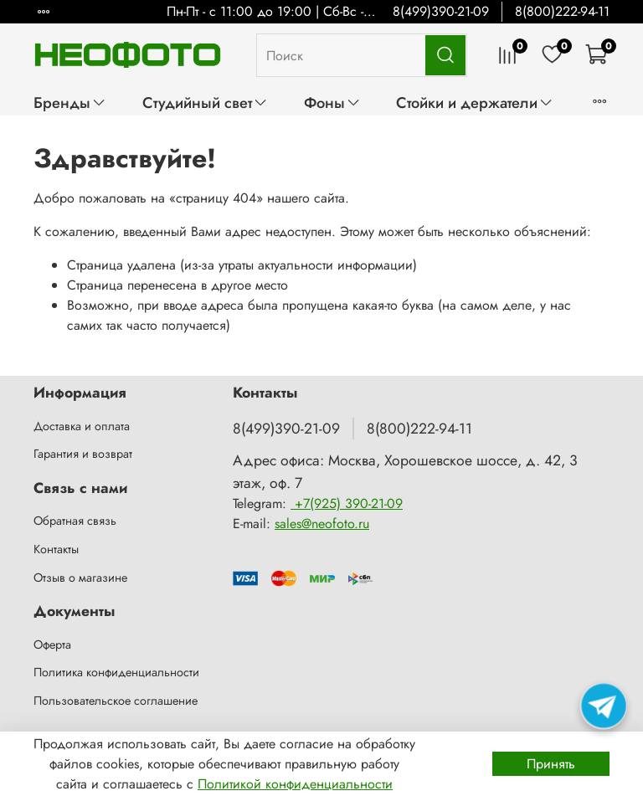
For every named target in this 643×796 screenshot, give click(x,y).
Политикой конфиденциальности (295, 783)
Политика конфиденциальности (116, 672)
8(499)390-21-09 (441, 11)
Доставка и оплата (81, 426)
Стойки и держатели (474, 102)
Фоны (332, 102)
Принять (551, 763)
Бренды (69, 102)
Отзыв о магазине (80, 577)
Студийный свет (205, 102)
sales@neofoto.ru (322, 523)
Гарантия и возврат (82, 453)
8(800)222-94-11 (562, 11)
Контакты (56, 549)
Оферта (52, 644)
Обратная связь (74, 520)
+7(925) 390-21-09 (347, 503)
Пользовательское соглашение (115, 700)
